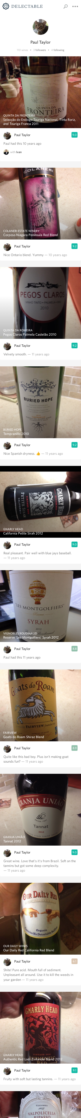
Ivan (19, 152)
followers (40, 50)
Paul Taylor (22, 135)
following (59, 50)
